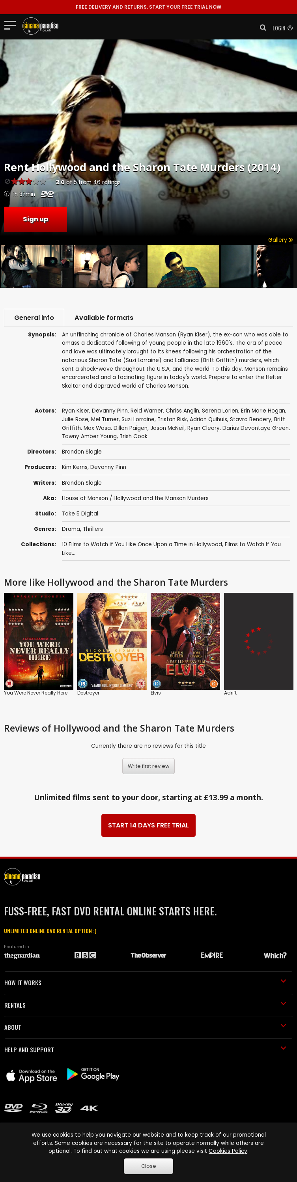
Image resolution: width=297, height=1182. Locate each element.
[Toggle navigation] (12, 25)
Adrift (230, 692)
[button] (260, 28)
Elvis (156, 692)
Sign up (35, 219)
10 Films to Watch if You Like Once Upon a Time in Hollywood (142, 544)
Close (148, 1166)
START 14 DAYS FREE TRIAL (148, 825)
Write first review (149, 766)
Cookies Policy (228, 1151)
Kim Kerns (75, 467)
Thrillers (93, 529)
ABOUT (145, 1027)
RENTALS (145, 1005)
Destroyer (88, 692)
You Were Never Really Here (35, 692)
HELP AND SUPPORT (145, 1049)
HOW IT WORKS (145, 982)
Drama (71, 529)
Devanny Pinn (108, 467)
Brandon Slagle (82, 483)
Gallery (280, 240)
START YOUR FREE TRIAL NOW (148, 7)
